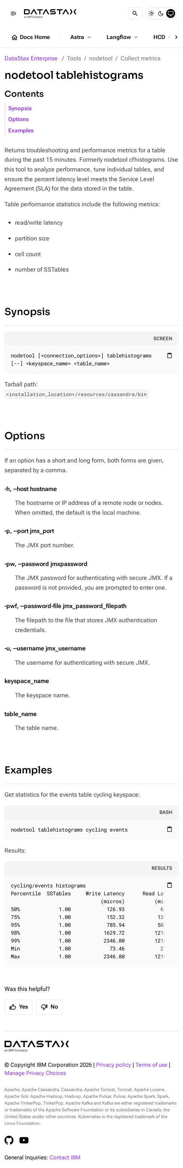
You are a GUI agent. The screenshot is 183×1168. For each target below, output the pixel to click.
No (49, 1007)
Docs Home (30, 37)
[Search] (135, 14)
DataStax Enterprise (31, 58)
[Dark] (160, 13)
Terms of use (151, 1065)
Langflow (123, 37)
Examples (21, 131)
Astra (81, 37)
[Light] (151, 13)
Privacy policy (113, 1065)
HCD (163, 37)
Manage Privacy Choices (35, 1073)
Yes (18, 1007)
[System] (170, 13)
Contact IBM (64, 1157)
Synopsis (20, 108)
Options (18, 119)
